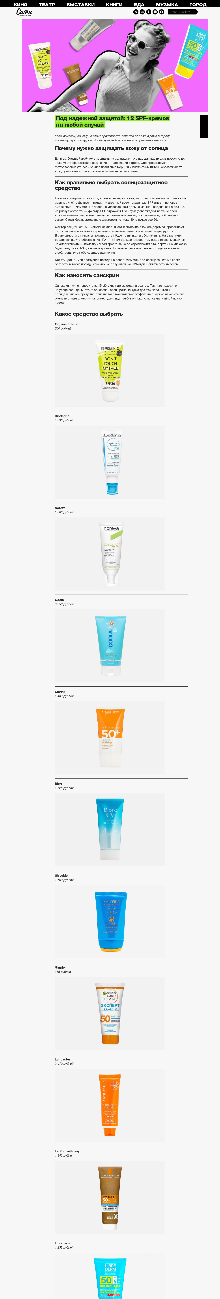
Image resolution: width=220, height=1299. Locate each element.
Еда (139, 5)
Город (197, 5)
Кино (20, 5)
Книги (114, 5)
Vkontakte (142, 11)
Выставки (81, 5)
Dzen (155, 11)
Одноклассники (204, 134)
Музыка (167, 5)
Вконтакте (204, 126)
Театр (47, 5)
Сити (24, 12)
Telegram (135, 11)
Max (161, 11)
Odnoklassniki (148, 11)
